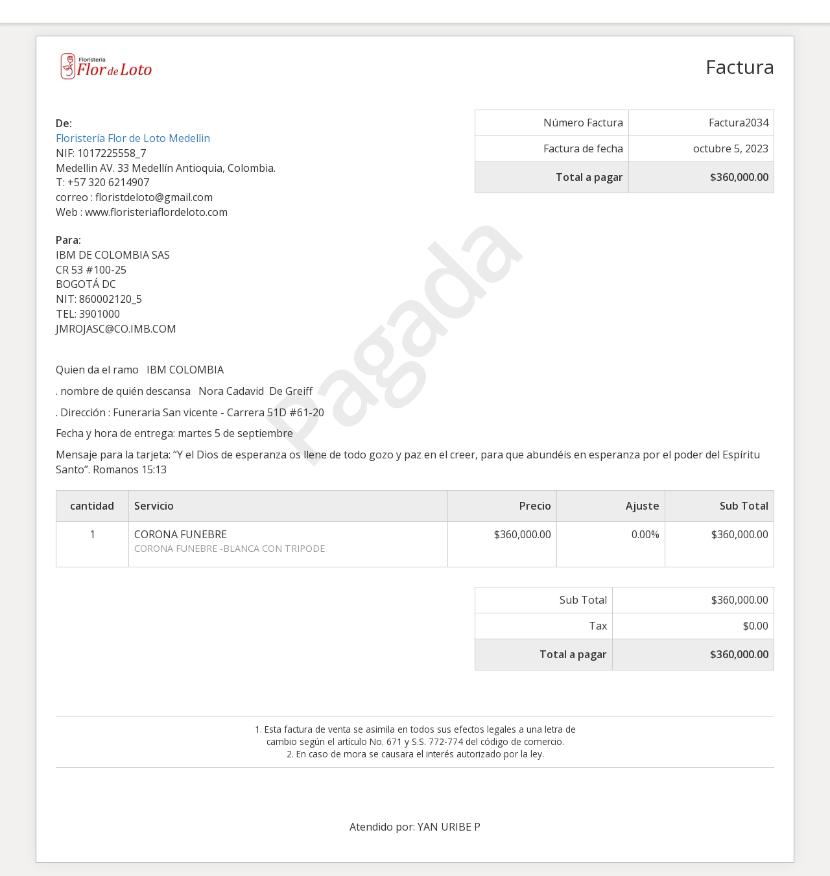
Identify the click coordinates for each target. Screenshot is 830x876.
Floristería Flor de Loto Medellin (133, 138)
